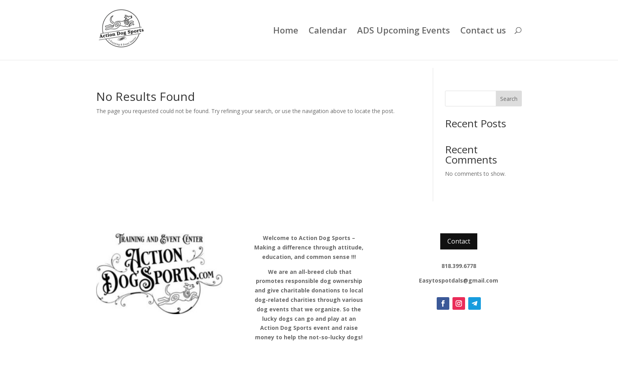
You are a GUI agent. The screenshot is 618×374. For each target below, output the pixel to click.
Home (285, 31)
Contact (458, 241)
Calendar (328, 31)
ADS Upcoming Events (403, 31)
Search (508, 98)
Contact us (483, 31)
